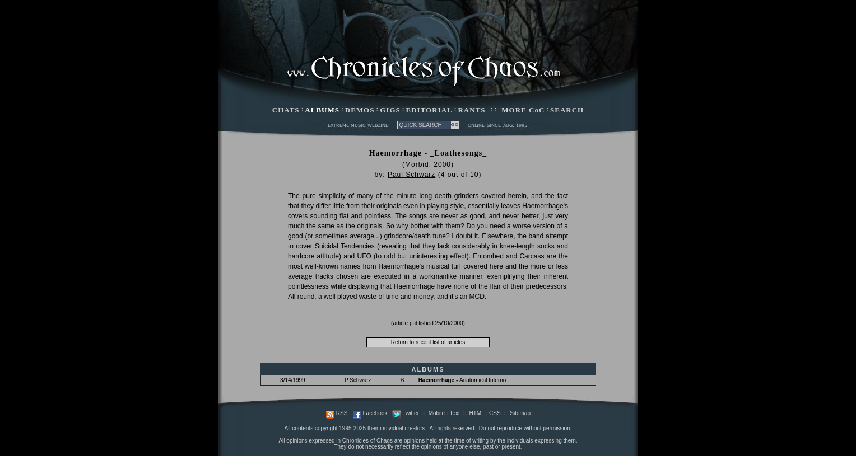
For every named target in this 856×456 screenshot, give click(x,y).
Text (454, 413)
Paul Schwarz (411, 174)
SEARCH (567, 110)
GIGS (390, 110)
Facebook (374, 413)
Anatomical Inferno (462, 380)
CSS (495, 413)
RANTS (471, 110)
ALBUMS (322, 110)
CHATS (286, 110)
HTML (476, 413)
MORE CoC (523, 110)
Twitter (411, 413)
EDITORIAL (429, 110)
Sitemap (520, 413)
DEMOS (360, 110)
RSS (342, 413)
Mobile (437, 413)
